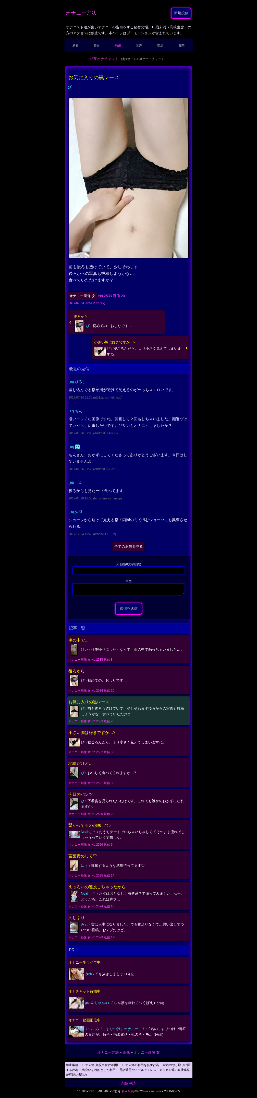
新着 (75, 45)
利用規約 (127, 1093)
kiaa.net (150, 1093)
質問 (181, 45)
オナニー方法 (81, 13)
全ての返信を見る (128, 546)
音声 (139, 45)
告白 (97, 45)
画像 (117, 45)
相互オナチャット (104, 59)
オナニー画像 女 (82, 296)
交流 (160, 45)
